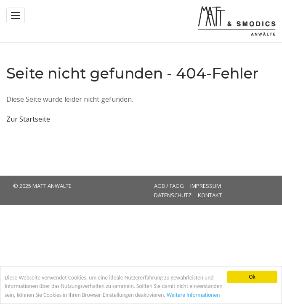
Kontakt (210, 195)
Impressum (205, 186)
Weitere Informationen (193, 295)
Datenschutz (173, 195)
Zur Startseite (28, 119)
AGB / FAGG (169, 186)
